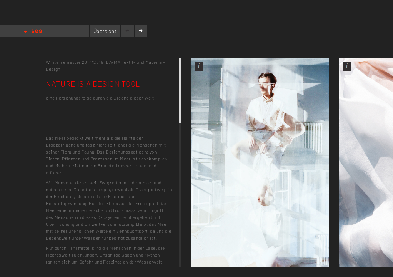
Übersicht (105, 31)
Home (33, 32)
